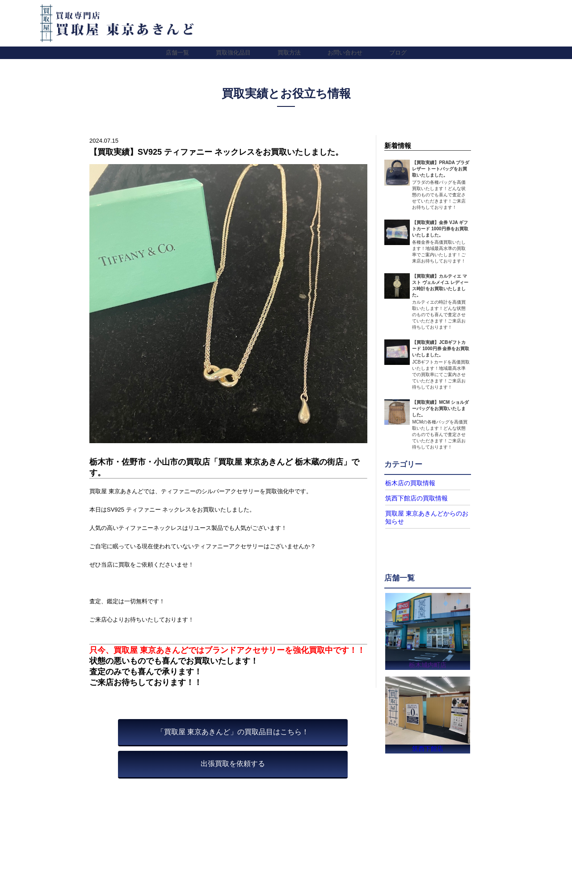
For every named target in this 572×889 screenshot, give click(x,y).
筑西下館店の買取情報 (412, 498)
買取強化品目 (233, 52)
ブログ (398, 52)
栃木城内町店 (427, 662)
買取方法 (289, 52)
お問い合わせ (345, 52)
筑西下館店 (427, 748)
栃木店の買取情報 (406, 483)
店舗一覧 (177, 52)
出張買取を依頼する (233, 763)
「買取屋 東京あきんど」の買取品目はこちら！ (233, 732)
